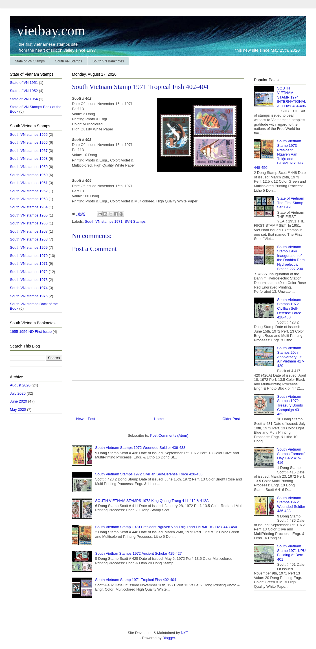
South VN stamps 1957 (29, 150)
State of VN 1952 (24, 91)
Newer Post (85, 419)
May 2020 (18, 409)
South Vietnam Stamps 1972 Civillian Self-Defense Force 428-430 (149, 474)
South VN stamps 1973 (29, 279)
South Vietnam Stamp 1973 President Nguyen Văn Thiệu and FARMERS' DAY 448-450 (166, 527)
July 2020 (18, 393)
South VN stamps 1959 (29, 167)
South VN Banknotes (108, 61)
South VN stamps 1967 (29, 231)
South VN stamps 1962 (29, 191)
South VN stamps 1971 (104, 221)
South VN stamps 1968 (29, 239)
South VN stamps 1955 (29, 134)
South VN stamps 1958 (29, 158)
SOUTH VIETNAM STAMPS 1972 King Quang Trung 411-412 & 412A (152, 501)
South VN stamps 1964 (29, 207)
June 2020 (18, 401)
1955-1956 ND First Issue (31, 331)
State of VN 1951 (24, 82)
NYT (184, 633)
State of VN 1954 (24, 99)
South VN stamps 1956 (29, 142)
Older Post (231, 419)
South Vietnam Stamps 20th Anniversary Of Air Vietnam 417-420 (290, 357)
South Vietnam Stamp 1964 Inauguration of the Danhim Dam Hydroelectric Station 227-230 (291, 258)
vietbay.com (47, 30)
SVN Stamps (134, 221)
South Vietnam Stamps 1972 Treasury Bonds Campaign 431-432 (290, 405)
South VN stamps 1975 (29, 296)
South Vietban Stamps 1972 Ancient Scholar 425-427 (138, 553)
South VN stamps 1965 (29, 215)
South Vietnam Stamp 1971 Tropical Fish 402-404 (135, 580)
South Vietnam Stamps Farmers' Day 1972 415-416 (291, 456)
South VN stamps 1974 (29, 288)
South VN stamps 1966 (29, 223)
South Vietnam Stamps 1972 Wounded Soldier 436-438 (140, 447)
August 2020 (20, 385)
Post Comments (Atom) (169, 435)
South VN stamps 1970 (29, 256)
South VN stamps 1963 (29, 199)
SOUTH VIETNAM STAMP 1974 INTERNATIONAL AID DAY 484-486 (291, 97)
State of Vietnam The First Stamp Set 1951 (290, 202)
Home (159, 419)
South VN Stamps (68, 61)
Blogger (169, 638)
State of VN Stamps (30, 61)
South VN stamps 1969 (29, 247)
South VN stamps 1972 (29, 272)
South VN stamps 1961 (29, 183)
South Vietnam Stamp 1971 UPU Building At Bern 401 (291, 552)
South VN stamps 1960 (29, 175)
